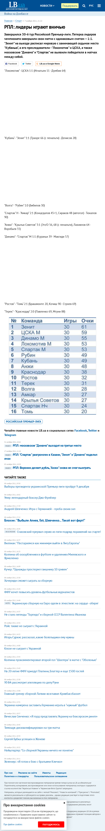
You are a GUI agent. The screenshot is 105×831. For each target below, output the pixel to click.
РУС (91, 5)
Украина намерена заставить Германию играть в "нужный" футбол (45, 705)
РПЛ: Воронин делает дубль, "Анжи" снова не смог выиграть (47, 468)
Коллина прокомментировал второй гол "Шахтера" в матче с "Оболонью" (50, 660)
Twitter (92, 430)
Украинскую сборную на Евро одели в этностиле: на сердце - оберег (51, 603)
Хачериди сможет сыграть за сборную (28, 581)
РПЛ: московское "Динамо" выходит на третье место (42, 445)
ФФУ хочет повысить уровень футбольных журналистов (39, 592)
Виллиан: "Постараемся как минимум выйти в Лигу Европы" (42, 543)
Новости (47, 5)
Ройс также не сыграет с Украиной (26, 626)
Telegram (10, 435)
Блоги (55, 17)
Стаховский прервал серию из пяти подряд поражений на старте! (52, 532)
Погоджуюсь (51, 824)
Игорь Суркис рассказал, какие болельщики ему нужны (39, 637)
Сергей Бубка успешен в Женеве (24, 739)
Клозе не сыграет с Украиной (22, 648)
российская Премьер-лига (23, 421)
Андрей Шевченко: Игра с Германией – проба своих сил (39, 509)
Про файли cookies (12, 824)
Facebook (80, 430)
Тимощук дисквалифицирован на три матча (32, 728)
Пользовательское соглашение (50, 776)
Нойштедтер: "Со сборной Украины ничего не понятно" (39, 750)
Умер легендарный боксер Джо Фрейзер (30, 498)
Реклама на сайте (27, 772)
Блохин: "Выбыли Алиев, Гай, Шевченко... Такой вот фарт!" (44, 520)
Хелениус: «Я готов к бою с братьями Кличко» (33, 762)
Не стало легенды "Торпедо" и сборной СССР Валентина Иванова (45, 615)
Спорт (18, 20)
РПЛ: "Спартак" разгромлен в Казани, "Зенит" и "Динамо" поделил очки (50, 457)
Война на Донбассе (16, 14)
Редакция (61, 772)
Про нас (8, 772)
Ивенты (46, 772)
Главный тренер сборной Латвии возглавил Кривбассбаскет (42, 694)
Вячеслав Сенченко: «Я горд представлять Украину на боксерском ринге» (51, 716)
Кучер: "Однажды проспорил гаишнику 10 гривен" (36, 569)
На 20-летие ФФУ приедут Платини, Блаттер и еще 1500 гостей (44, 671)
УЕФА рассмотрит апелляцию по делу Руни (31, 682)
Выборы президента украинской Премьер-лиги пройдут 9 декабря (46, 486)
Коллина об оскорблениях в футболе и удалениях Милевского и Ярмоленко (45, 556)
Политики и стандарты (16, 776)
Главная (8, 20)
